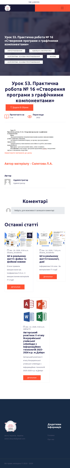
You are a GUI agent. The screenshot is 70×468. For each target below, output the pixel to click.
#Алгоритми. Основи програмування (24, 56)
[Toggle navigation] (62, 8)
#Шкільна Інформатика (42, 51)
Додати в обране (19, 107)
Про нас (51, 439)
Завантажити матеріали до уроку (18, 153)
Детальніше (15, 287)
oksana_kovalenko (14, 253)
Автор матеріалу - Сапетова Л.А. (29, 163)
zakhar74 (27, 329)
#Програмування (15, 51)
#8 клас (53, 56)
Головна (51, 435)
